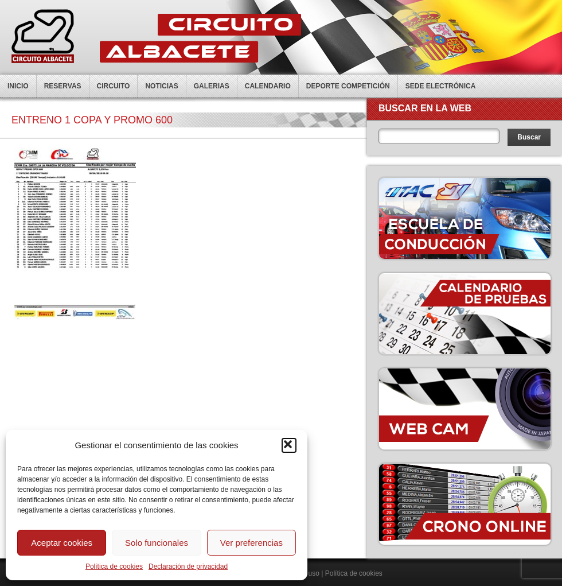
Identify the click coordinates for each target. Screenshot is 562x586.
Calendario (268, 86)
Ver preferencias (251, 543)
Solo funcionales (156, 543)
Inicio (18, 86)
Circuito (113, 86)
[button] (289, 445)
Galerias (211, 86)
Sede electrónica (440, 86)
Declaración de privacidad (188, 566)
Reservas (62, 86)
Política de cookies (114, 566)
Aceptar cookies (61, 543)
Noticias (161, 86)
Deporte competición (348, 86)
